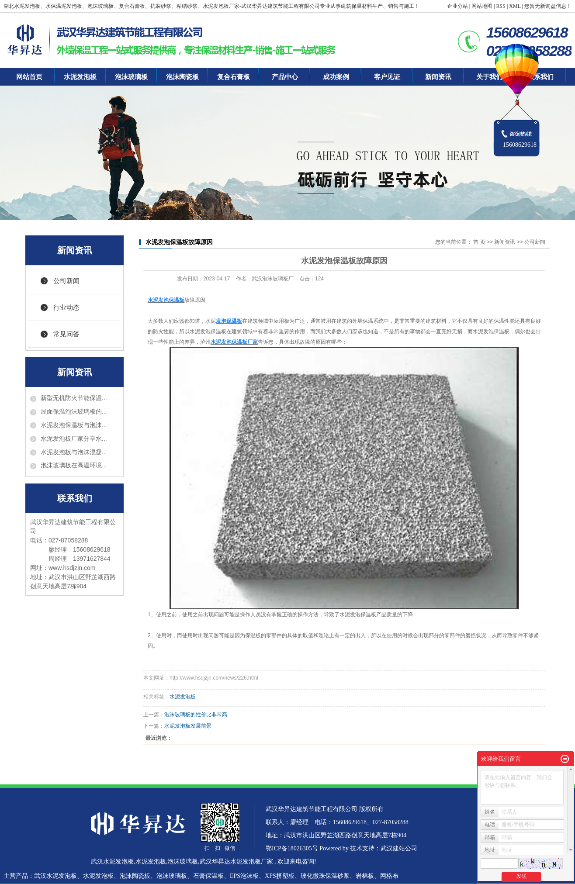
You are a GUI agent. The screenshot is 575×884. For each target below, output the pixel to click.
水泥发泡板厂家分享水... (74, 438)
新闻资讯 (438, 76)
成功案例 (336, 76)
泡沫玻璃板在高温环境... (74, 465)
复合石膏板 (233, 76)
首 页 (479, 242)
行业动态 (66, 307)
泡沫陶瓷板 (182, 76)
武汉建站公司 (399, 848)
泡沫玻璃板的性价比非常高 (195, 714)
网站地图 (481, 6)
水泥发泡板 (80, 76)
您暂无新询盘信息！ (548, 6)
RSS (501, 6)
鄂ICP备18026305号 (292, 848)
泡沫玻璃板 (131, 76)
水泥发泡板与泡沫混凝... (74, 452)
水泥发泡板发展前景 (187, 726)
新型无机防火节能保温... (74, 397)
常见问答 (66, 334)
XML (514, 6)
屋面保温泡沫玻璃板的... (74, 411)
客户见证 (387, 76)
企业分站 (457, 6)
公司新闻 (66, 280)
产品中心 (285, 76)
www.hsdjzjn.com (71, 567)
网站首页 (29, 76)
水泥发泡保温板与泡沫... (74, 424)
